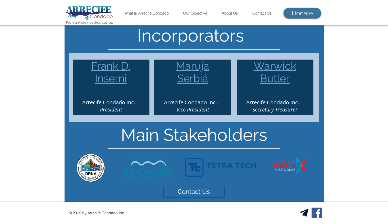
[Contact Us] (194, 191)
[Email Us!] (304, 213)
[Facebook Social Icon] (317, 213)
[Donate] (302, 13)
